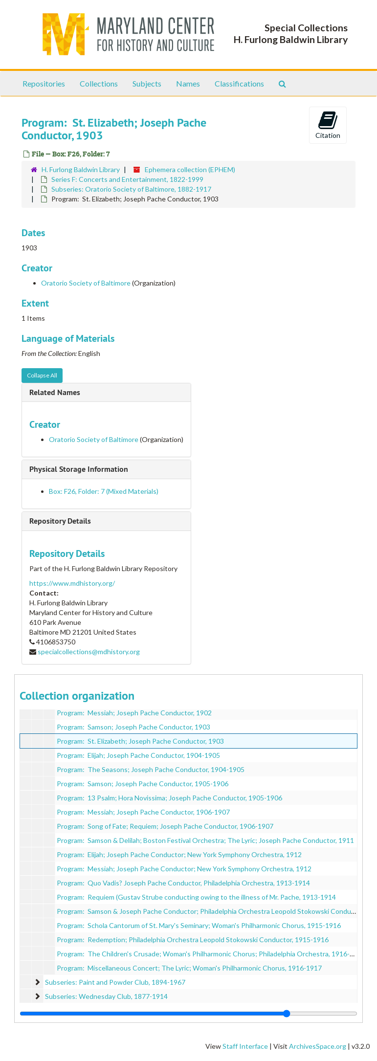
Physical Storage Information (78, 469)
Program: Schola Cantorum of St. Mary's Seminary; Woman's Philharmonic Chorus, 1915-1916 (199, 925)
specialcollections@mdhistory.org (89, 651)
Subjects (147, 83)
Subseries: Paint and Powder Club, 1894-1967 (115, 982)
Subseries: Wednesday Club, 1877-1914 (106, 996)
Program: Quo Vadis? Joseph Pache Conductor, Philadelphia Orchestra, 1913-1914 (183, 883)
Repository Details (60, 521)
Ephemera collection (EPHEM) (190, 169)
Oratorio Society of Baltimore (86, 283)
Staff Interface (245, 1046)
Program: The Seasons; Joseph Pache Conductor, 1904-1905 (150, 769)
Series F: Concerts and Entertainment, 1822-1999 (127, 179)
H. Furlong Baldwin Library (81, 169)
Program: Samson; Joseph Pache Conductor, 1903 (133, 727)
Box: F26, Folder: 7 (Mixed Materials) (103, 491)
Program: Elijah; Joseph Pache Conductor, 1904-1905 (138, 755)
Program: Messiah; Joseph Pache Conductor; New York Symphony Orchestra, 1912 (184, 868)
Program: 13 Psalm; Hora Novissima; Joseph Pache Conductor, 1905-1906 (169, 798)
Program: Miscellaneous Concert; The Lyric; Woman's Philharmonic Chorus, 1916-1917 (189, 968)
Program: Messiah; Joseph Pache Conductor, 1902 (134, 712)
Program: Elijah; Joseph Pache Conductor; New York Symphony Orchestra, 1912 (179, 854)
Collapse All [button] (42, 375)
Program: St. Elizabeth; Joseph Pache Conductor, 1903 (140, 741)
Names (188, 83)
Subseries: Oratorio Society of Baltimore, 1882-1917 (131, 189)
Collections (99, 83)
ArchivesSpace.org (317, 1046)
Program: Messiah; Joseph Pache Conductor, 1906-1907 (143, 812)
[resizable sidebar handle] (188, 1013)
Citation (327, 124)
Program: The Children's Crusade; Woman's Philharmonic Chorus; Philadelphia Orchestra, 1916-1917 (211, 954)
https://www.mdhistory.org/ (72, 583)
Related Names (54, 392)
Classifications (239, 83)
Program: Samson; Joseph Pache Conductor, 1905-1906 (142, 783)
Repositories (43, 83)
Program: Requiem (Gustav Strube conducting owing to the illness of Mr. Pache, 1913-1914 (196, 897)
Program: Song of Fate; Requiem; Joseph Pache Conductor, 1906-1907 (165, 826)
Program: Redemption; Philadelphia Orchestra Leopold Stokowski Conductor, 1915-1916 (193, 939)
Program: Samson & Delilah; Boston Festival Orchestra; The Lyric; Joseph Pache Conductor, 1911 (205, 840)
